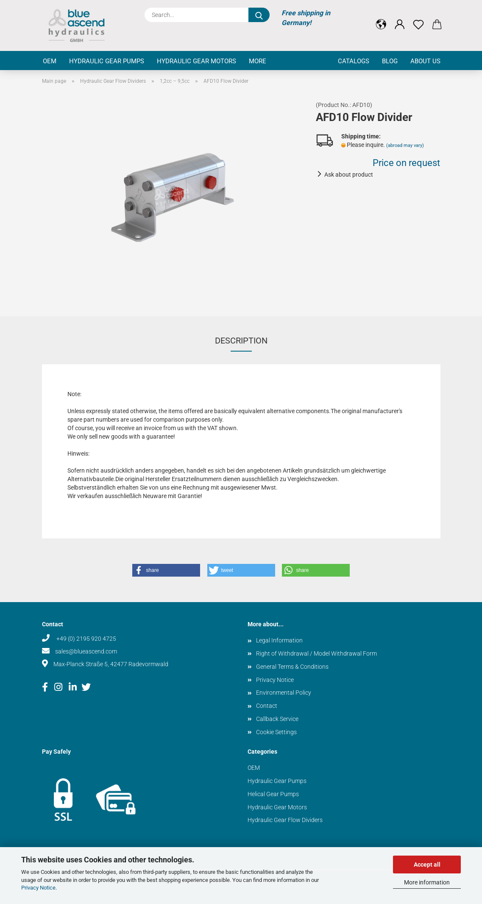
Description (241, 340)
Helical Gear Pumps (273, 794)
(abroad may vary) (405, 145)
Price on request (406, 163)
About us (425, 61)
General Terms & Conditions (292, 666)
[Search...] (259, 15)
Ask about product (348, 174)
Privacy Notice (38, 887)
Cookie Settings (276, 732)
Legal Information (279, 640)
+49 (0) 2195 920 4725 (85, 638)
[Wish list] (418, 18)
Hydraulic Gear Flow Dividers (285, 820)
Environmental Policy (283, 692)
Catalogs (353, 61)
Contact (266, 705)
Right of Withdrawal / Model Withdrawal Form (316, 653)
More (257, 61)
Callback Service (277, 718)
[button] (381, 18)
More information (427, 882)
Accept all (427, 864)
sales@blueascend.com (86, 651)
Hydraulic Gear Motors (196, 61)
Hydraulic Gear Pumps (106, 61)
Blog (390, 61)
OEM (49, 61)
